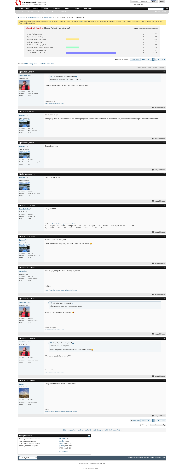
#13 (164, 143)
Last (163, 59)
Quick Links (63, 12)
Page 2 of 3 (136, 59)
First (143, 59)
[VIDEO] (62, 446)
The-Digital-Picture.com (135, 457)
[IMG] (61, 443)
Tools (67, 9)
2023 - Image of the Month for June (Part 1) (40, 64)
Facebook (57, 411)
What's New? (24, 9)
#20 (164, 380)
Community (41, 12)
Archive (146, 457)
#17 (164, 267)
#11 (164, 72)
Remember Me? (137, 4)
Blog (52, 411)
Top (164, 425)
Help (162, 2)
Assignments (48, 17)
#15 (164, 205)
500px (63, 411)
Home (46, 9)
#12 (164, 111)
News (77, 9)
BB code (62, 439)
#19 (164, 338)
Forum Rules (63, 451)
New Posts (22, 12)
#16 (164, 236)
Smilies (61, 441)
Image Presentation (34, 17)
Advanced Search (160, 12)
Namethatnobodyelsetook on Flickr (64, 224)
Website (47, 411)
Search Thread (152, 68)
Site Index (88, 9)
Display (161, 68)
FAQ (28, 12)
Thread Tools (141, 68)
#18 (164, 298)
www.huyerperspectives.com (55, 103)
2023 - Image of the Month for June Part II (107, 430)
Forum (35, 9)
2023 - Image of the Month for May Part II (77, 430)
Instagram (68, 411)
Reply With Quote (158, 107)
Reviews (56, 9)
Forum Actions (52, 12)
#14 (164, 174)
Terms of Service (155, 457)
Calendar (33, 12)
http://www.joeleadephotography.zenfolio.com (61, 290)
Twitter (75, 411)
